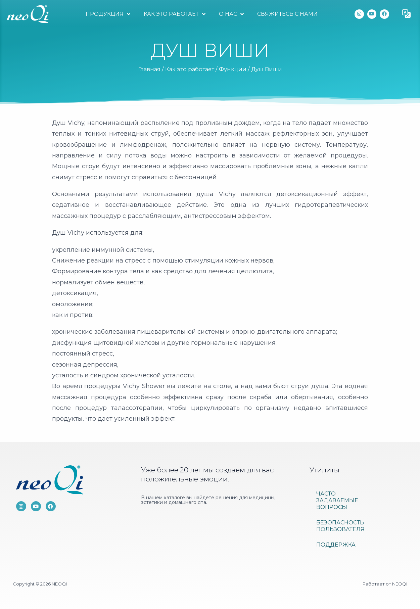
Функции (232, 69)
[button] (406, 14)
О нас (231, 14)
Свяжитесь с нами (287, 14)
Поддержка (336, 545)
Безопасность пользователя (340, 525)
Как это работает (174, 14)
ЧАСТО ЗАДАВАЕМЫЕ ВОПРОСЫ (337, 500)
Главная (149, 69)
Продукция (108, 14)
